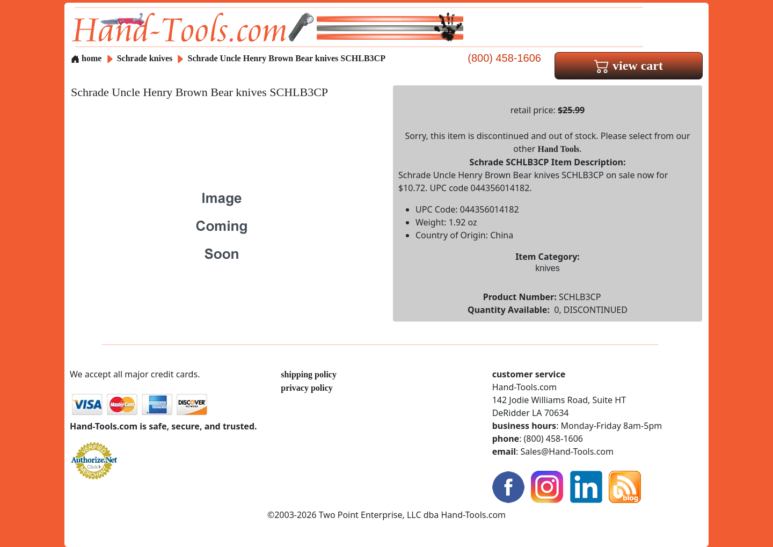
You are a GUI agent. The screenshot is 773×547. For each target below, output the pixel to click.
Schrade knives (145, 58)
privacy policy (306, 387)
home (86, 58)
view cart (628, 65)
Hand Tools (559, 149)
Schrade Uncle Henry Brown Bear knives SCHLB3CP (286, 58)
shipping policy (309, 374)
